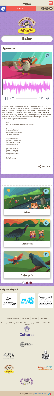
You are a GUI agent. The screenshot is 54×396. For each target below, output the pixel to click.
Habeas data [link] (25, 318)
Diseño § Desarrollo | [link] (35, 393)
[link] (3, 9)
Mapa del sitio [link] (43, 318)
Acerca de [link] (34, 318)
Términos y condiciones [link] (13, 318)
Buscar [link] (20, 8)
